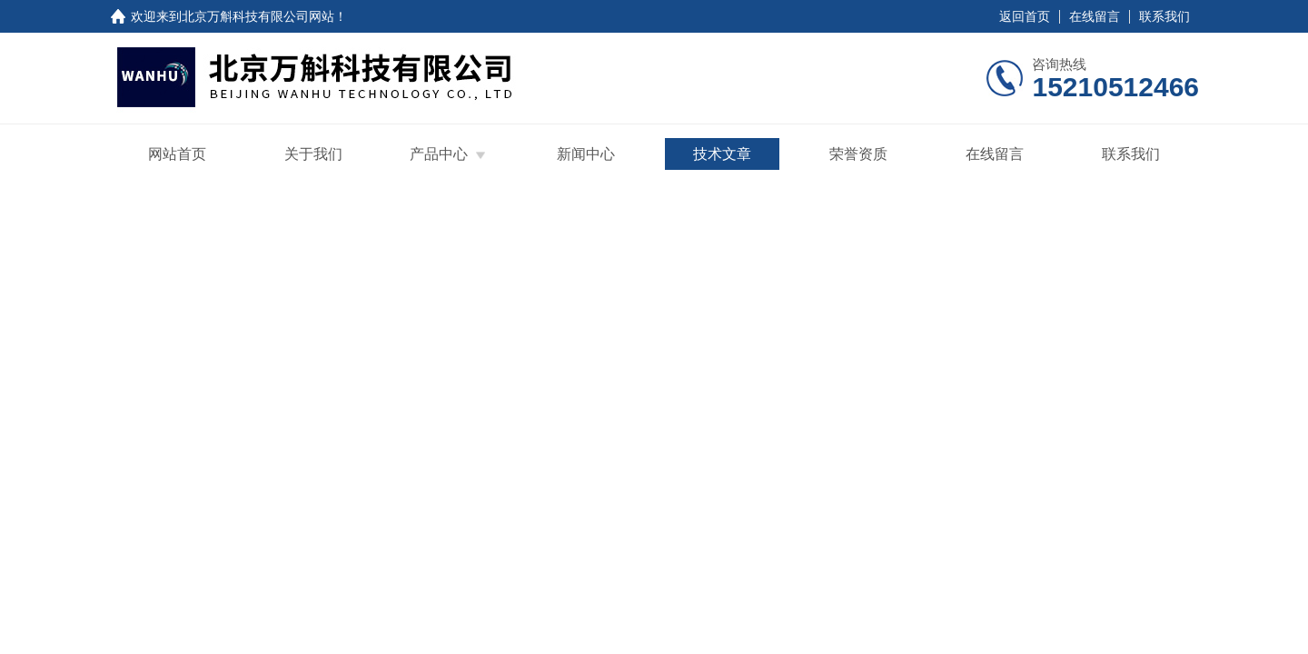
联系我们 (1164, 16)
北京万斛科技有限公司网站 (258, 16)
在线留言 (1094, 16)
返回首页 (1024, 16)
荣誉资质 (858, 154)
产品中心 (439, 154)
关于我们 (313, 154)
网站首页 (177, 154)
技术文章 (722, 154)
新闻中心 (586, 154)
